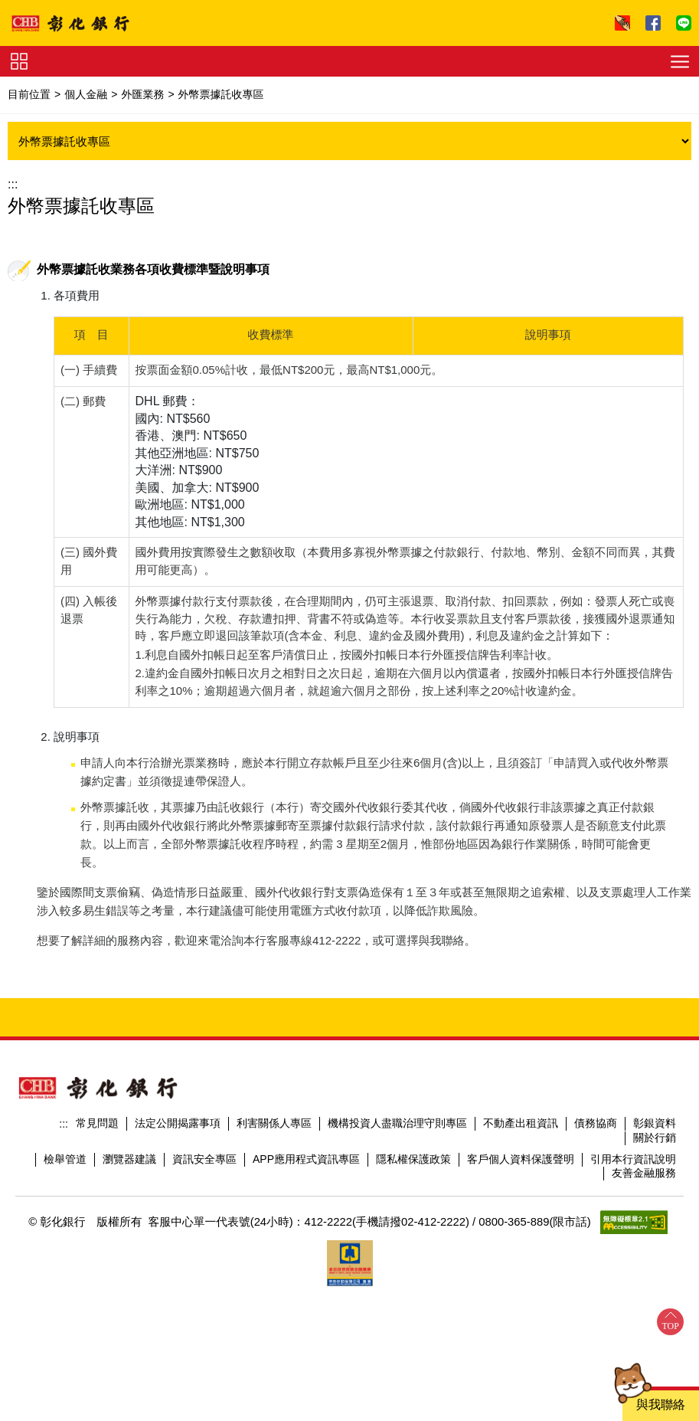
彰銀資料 (654, 1140)
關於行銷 (654, 1154)
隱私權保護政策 (413, 1176)
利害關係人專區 (274, 1140)
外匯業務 (142, 94)
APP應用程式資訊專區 (306, 1176)
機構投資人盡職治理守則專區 (397, 1140)
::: (13, 184)
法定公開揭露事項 (177, 1140)
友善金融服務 (644, 1190)
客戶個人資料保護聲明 (520, 1176)
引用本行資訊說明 (633, 1176)
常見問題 (97, 1140)
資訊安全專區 (204, 1176)
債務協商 (595, 1140)
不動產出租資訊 (520, 1140)
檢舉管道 (65, 1176)
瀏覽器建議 (129, 1176)
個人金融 (85, 94)
